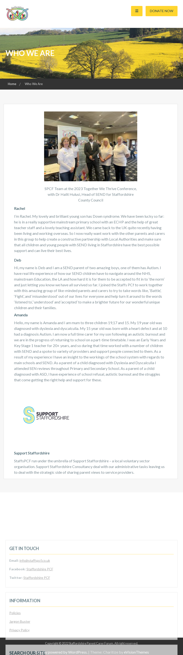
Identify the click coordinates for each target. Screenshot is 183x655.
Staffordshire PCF (39, 601)
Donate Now (161, 11)
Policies (15, 645)
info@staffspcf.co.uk (35, 593)
